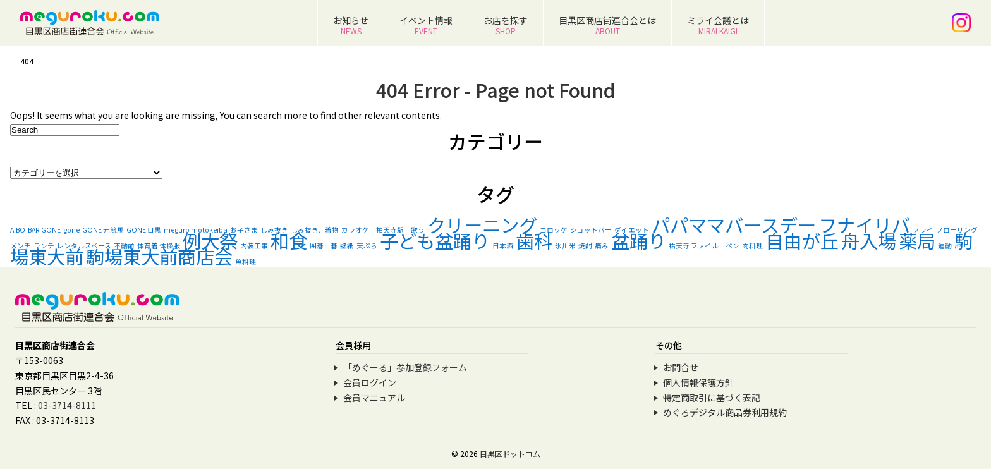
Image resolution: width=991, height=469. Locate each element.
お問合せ (680, 367)
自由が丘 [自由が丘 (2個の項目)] (802, 240)
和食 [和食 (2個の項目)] (289, 240)
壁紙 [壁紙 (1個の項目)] (347, 245)
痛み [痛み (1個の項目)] (602, 245)
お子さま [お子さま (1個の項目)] (244, 229)
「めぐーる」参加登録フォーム (405, 367)
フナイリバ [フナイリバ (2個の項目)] (864, 224)
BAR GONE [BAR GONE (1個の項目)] (44, 229)
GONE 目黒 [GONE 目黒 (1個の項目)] (143, 229)
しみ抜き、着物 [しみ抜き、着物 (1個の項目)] (315, 229)
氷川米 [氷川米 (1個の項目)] (565, 245)
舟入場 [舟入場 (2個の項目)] (868, 240)
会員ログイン (369, 382)
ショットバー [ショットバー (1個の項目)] (591, 229)
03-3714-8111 (67, 405)
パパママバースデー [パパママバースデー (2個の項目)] (734, 224)
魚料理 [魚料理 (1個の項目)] (245, 261)
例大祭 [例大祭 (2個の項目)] (210, 240)
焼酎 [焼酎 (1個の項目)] (585, 245)
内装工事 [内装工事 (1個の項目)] (254, 245)
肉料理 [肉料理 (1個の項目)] (752, 245)
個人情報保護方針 (698, 382)
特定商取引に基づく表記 (711, 397)
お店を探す (505, 25)
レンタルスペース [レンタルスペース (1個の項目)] (84, 245)
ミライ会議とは (718, 25)
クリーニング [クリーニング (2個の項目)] (482, 224)
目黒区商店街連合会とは (607, 25)
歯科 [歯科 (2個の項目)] (534, 240)
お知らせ (350, 25)
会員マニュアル (374, 397)
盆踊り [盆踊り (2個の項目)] (638, 240)
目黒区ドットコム (510, 453)
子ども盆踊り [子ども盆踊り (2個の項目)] (435, 240)
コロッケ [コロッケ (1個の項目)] (554, 229)
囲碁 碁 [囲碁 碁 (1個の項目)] (323, 245)
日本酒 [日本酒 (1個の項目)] (502, 245)
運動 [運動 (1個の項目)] (945, 245)
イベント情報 (426, 25)
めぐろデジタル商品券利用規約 (725, 412)
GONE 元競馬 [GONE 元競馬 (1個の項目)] (103, 229)
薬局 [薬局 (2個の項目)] (917, 240)
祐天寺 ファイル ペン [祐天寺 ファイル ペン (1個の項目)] (704, 245)
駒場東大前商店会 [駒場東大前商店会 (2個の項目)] (159, 256)
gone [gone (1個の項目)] (71, 229)
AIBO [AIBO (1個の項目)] (17, 229)
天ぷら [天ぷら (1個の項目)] (366, 245)
